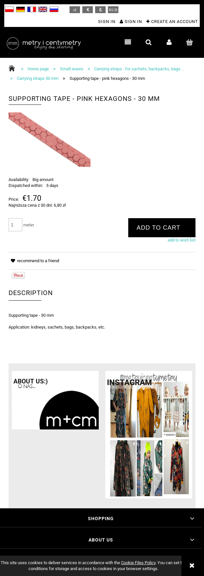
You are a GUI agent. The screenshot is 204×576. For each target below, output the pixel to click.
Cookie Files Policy (138, 562)
